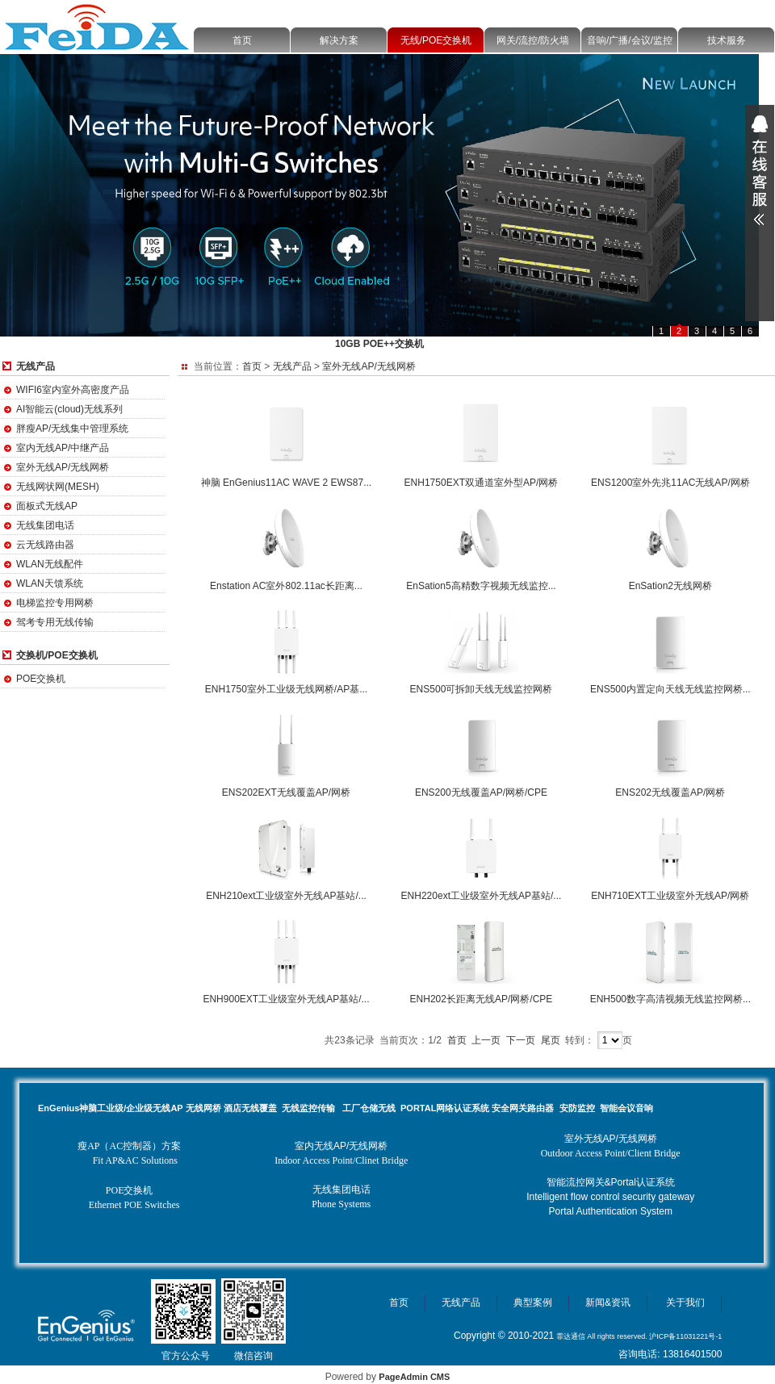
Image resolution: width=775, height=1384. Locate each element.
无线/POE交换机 (436, 40)
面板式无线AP (47, 506)
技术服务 (726, 40)
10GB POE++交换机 (379, 343)
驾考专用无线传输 (55, 622)
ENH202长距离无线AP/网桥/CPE (481, 999)
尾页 (550, 1040)
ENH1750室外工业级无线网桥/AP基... (286, 689)
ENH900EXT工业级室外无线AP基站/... (286, 999)
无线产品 (292, 366)
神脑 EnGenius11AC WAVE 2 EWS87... (286, 482)
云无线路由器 (45, 544)
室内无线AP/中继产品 (62, 448)
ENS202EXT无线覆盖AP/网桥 (286, 792)
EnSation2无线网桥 (670, 586)
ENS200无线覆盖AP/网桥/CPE (481, 792)
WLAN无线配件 (49, 564)
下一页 (520, 1040)
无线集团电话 (45, 525)
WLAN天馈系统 (49, 583)
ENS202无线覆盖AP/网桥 (670, 792)
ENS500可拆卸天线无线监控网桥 (481, 689)
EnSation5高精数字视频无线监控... (480, 586)
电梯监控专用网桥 (55, 602)
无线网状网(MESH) (57, 486)
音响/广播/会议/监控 (629, 40)
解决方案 (339, 40)
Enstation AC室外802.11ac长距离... (286, 586)
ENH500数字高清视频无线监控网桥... (670, 999)
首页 (242, 40)
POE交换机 (40, 678)
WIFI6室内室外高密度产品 (72, 389)
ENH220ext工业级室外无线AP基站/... (481, 895)
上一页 (486, 1040)
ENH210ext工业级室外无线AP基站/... (286, 895)
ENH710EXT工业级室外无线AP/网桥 (670, 895)
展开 (759, 170)
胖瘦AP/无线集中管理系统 (72, 428)
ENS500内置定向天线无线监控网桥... (670, 689)
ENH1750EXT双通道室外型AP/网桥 (481, 482)
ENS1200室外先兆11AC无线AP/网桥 (670, 482)
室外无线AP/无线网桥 (62, 467)
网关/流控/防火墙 (533, 40)
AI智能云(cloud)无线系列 (69, 409)
